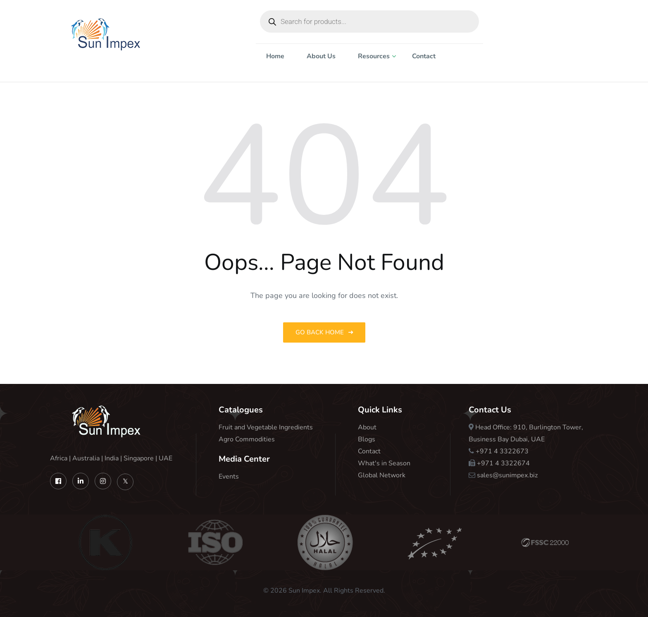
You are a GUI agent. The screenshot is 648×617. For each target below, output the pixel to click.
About (367, 427)
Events (229, 476)
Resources (374, 56)
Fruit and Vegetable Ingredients (266, 427)
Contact (424, 56)
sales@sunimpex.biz (507, 475)
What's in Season (384, 463)
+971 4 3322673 (502, 451)
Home (275, 56)
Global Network (381, 475)
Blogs (366, 439)
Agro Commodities (247, 439)
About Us (321, 56)
